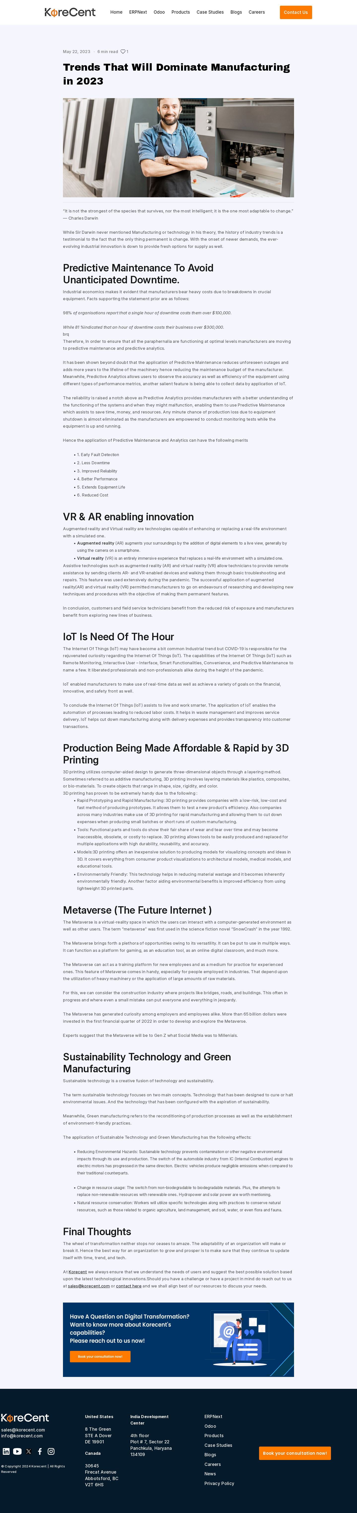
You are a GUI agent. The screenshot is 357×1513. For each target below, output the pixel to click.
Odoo (159, 12)
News (210, 1473)
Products (181, 12)
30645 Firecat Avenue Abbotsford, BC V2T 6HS (102, 1469)
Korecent (78, 1271)
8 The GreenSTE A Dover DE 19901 (99, 1429)
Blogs (236, 12)
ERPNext (138, 12)
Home (116, 12)
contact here (129, 1285)
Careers (257, 12)
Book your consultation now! (295, 1453)
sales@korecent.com (89, 1285)
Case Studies (210, 12)
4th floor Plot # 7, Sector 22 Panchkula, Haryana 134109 (151, 1435)
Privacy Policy (219, 1483)
